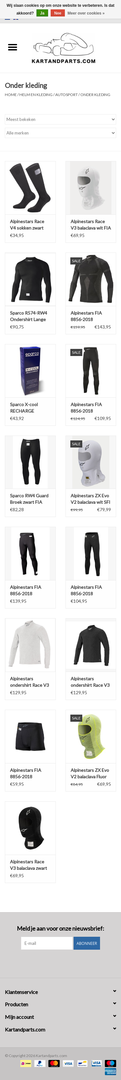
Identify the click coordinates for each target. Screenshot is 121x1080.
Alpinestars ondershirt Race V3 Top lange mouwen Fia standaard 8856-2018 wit (30, 682)
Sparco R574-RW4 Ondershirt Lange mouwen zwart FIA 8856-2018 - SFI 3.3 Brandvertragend (29, 316)
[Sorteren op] (60, 119)
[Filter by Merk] (60, 133)
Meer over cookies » (86, 13)
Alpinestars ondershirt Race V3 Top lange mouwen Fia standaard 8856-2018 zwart (90, 682)
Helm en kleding (36, 94)
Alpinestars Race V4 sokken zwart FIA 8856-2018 (27, 225)
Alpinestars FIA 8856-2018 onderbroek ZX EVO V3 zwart (25, 590)
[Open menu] (12, 46)
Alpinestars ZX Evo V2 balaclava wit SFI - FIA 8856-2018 (90, 499)
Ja (42, 13)
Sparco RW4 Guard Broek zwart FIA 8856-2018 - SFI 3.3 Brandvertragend (29, 499)
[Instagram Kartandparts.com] (66, 963)
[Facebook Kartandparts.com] (55, 963)
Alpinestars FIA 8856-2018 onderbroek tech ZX (27, 773)
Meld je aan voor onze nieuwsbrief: (60, 928)
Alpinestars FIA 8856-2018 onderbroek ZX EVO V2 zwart (86, 408)
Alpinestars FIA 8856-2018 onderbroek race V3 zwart (91, 590)
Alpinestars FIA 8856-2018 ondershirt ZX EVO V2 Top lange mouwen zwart (90, 316)
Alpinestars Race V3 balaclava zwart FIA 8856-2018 (28, 865)
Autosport (66, 94)
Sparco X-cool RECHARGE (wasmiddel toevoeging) (24, 408)
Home (11, 94)
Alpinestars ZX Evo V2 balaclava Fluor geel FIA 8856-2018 (91, 773)
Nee (57, 13)
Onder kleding (95, 94)
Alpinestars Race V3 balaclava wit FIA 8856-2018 (91, 225)
